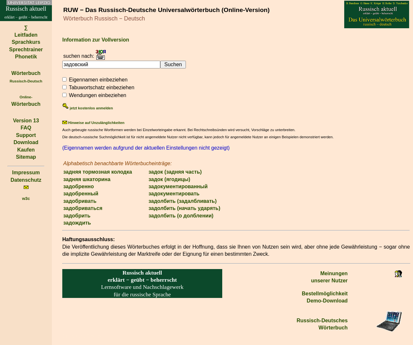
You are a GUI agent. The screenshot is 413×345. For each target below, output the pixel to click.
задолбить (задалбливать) (183, 201)
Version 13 (26, 120)
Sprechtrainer (26, 49)
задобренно (78, 186)
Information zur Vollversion (95, 40)
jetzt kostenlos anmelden (87, 108)
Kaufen (26, 150)
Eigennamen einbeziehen (98, 79)
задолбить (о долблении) (181, 215)
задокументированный (178, 186)
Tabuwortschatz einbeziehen (101, 87)
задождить (77, 223)
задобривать (79, 201)
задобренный (80, 193)
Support (26, 135)
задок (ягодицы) (169, 179)
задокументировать (174, 193)
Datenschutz (25, 180)
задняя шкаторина (86, 179)
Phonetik (26, 56)
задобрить (77, 215)
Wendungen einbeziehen (97, 95)
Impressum (26, 172)
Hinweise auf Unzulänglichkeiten (93, 123)
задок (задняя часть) (175, 172)
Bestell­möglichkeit (324, 293)
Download (26, 142)
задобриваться (83, 208)
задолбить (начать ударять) (184, 208)
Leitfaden (25, 35)
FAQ (26, 127)
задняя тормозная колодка (97, 172)
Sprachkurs (26, 42)
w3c (26, 198)
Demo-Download (327, 300)
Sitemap (26, 157)
